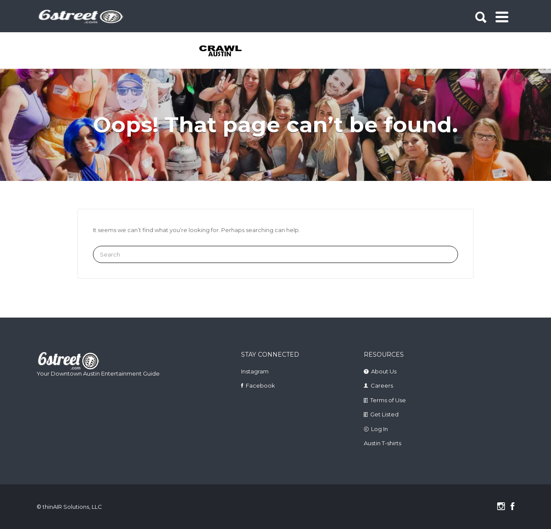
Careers (382, 385)
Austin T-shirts (382, 443)
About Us (383, 371)
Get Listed (384, 414)
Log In (379, 428)
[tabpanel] (225, 51)
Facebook (260, 385)
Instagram (255, 371)
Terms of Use (388, 400)
